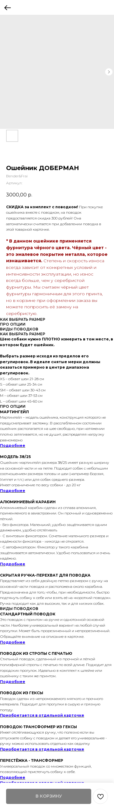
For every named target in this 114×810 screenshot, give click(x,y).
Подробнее (12, 445)
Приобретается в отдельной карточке (42, 715)
